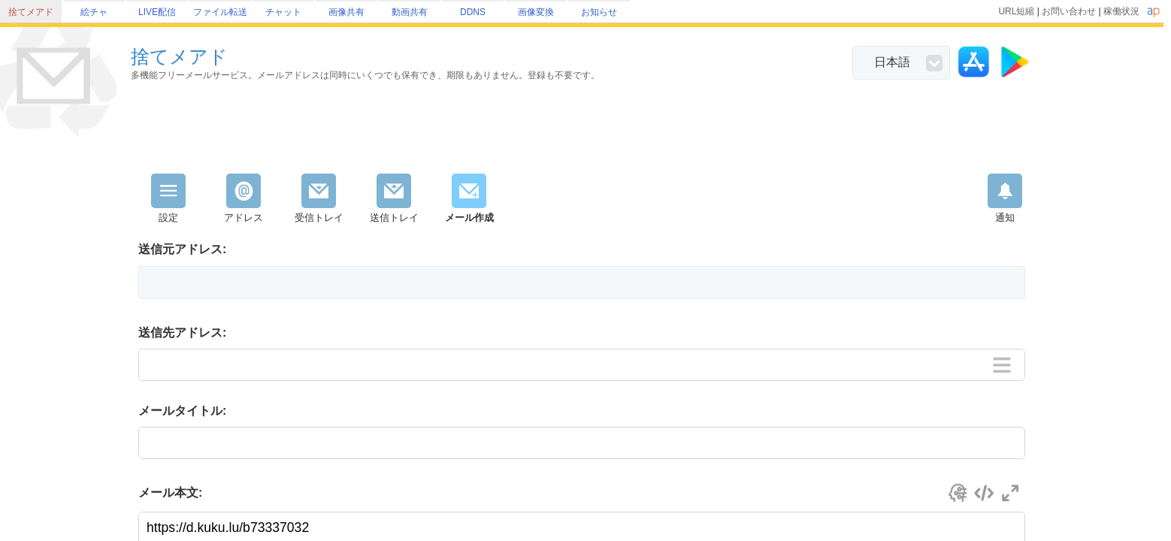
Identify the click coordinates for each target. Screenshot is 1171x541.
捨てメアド (30, 12)
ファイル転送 (220, 12)
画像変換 (536, 12)
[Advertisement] (582, 132)
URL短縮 (1016, 11)
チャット (283, 12)
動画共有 (410, 12)
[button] (581, 282)
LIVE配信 (157, 12)
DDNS (473, 12)
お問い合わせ (1069, 11)
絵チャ (93, 12)
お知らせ (599, 12)
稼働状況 (1121, 11)
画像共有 (346, 12)
